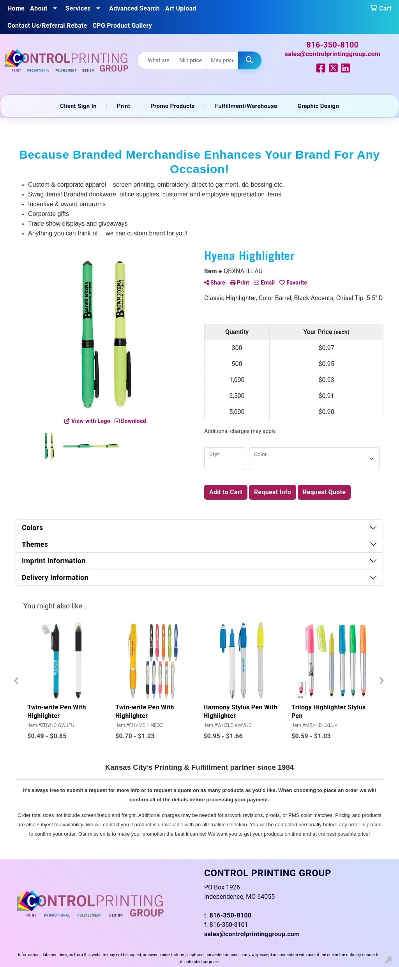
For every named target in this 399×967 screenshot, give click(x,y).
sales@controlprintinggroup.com (332, 54)
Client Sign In (78, 106)
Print (123, 106)
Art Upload (180, 8)
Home (16, 8)
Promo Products (172, 106)
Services (78, 8)
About (39, 8)
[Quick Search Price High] (222, 60)
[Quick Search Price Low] (191, 60)
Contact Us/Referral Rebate (47, 25)
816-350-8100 (332, 44)
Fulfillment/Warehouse (246, 106)
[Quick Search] (156, 60)
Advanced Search (134, 8)
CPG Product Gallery (122, 25)
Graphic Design (318, 106)
